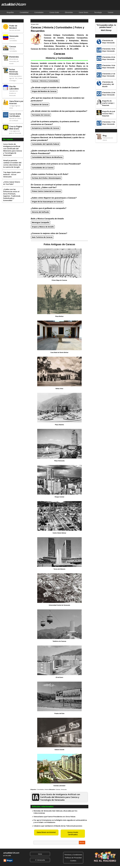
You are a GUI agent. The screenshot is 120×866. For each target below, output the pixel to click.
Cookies (73, 861)
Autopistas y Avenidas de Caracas (45, 128)
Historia (47, 789)
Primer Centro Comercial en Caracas (46, 191)
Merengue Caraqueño (40, 222)
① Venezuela (40, 860)
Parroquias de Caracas (41, 115)
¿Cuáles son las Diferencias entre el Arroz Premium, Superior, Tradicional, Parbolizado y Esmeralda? (11, 194)
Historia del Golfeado (40, 212)
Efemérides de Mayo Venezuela (108, 41)
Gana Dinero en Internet (46, 832)
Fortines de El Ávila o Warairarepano (46, 178)
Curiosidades (40, 789)
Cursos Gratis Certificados (73, 833)
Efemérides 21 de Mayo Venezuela (108, 75)
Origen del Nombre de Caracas (44, 91)
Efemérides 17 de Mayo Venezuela (108, 123)
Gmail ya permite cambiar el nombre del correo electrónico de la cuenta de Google (12, 163)
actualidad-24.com (13, 4)
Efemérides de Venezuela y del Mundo (108, 84)
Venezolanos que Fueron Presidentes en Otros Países (54, 816)
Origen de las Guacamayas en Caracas (47, 202)
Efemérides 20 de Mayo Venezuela (108, 58)
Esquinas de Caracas (40, 104)
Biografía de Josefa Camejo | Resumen (108, 103)
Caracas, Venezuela (61, 789)
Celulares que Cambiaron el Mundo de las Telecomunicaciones (58, 826)
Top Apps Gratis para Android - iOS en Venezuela (11, 174)
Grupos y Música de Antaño (43, 227)
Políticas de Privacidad (73, 858)
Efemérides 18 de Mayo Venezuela (108, 50)
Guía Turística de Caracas (42, 237)
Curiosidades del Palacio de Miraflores (47, 157)
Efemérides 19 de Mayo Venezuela (108, 66)
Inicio (40, 854)
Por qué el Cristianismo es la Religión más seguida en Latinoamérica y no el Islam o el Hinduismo (60, 821)
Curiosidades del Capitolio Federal (45, 144)
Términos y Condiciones (73, 855)
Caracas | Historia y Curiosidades (45, 81)
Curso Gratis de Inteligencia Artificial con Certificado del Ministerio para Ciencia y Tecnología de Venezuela (12, 149)
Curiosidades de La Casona (42, 168)
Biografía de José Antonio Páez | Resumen (108, 113)
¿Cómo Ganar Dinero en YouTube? (11, 183)
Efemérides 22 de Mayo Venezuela (108, 93)
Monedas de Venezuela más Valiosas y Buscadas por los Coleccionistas (55, 812)
